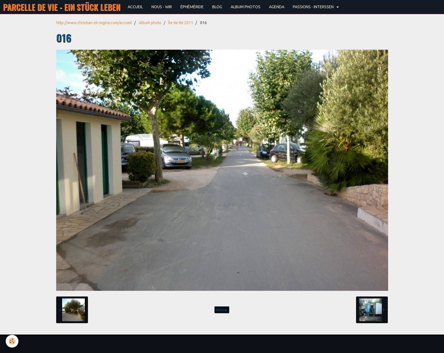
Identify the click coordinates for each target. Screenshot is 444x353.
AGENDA (276, 7)
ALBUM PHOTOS (245, 7)
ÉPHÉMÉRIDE (192, 7)
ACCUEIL (135, 7)
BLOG (217, 7)
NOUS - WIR (161, 7)
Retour (222, 310)
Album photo (150, 22)
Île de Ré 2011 (180, 22)
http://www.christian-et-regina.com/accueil (94, 22)
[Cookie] (12, 341)
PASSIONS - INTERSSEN (313, 7)
